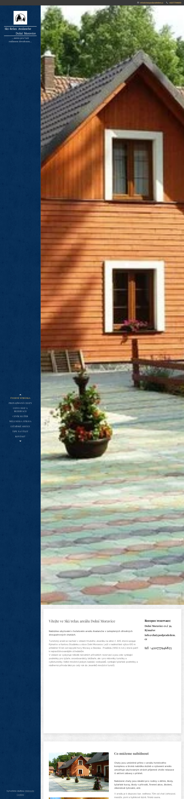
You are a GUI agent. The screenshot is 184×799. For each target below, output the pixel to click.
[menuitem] (20, 398)
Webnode (29, 791)
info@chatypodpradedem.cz (151, 2)
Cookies (20, 795)
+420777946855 (175, 2)
